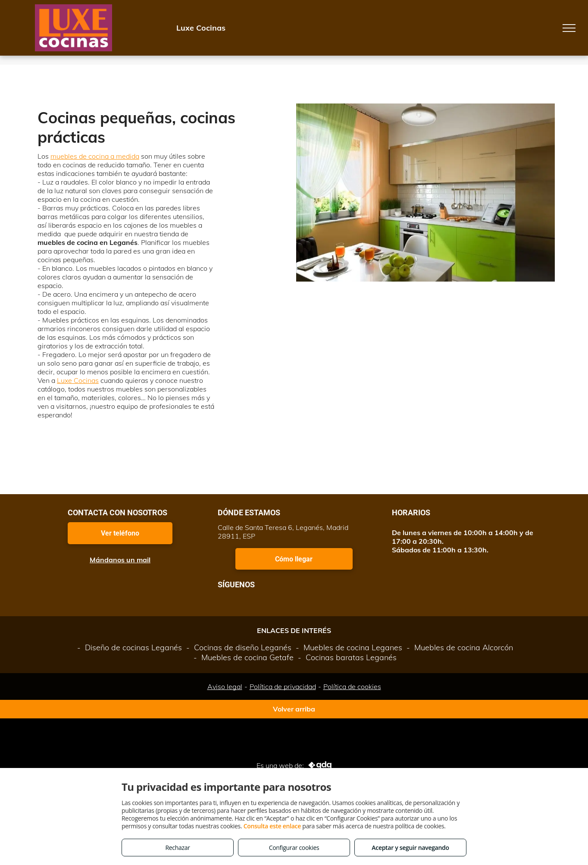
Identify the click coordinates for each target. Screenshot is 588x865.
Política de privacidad (283, 686)
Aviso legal (224, 686)
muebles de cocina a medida (94, 156)
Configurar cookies (294, 847)
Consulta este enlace (272, 826)
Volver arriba (294, 709)
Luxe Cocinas (78, 380)
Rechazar (177, 847)
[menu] (569, 28)
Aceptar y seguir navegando (410, 847)
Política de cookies (352, 686)
